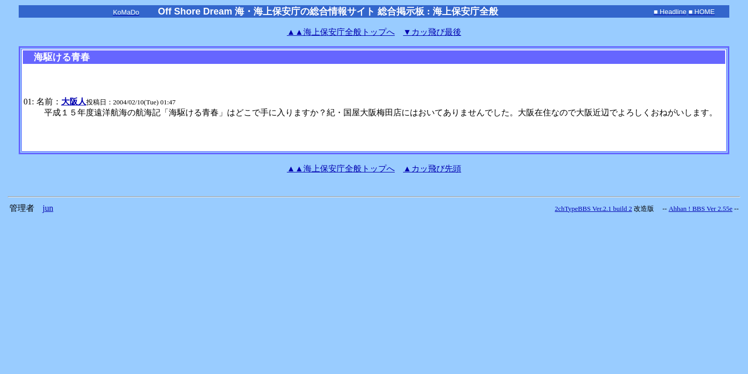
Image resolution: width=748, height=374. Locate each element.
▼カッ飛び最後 (432, 32)
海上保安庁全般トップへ (341, 32)
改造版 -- (650, 208)
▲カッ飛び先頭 (432, 168)
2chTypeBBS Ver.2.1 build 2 (593, 208)
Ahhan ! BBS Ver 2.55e (700, 208)
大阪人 (73, 101)
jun (48, 208)
